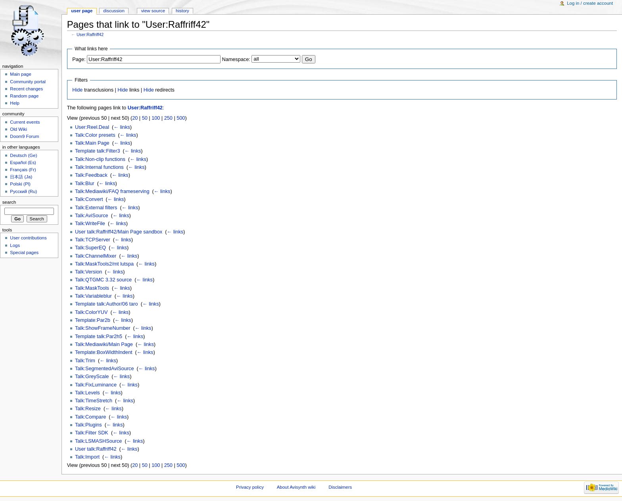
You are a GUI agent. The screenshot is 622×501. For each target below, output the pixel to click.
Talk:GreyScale (92, 376)
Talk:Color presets (95, 135)
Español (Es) (23, 162)
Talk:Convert (89, 199)
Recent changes (26, 88)
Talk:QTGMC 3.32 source (103, 280)
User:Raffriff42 (90, 34)
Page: (78, 59)
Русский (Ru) (23, 191)
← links (121, 127)
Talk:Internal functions (99, 167)
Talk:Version (88, 272)
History (182, 10)
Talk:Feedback (91, 175)
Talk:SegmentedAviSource (104, 368)
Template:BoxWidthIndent (103, 352)
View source (153, 10)
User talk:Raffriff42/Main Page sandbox (118, 232)
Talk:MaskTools (92, 288)
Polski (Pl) (20, 184)
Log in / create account (590, 3)
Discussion (113, 10)
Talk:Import (87, 457)
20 (135, 118)
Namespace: (236, 59)
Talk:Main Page (92, 143)
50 (145, 118)
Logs (15, 245)
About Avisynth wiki (296, 487)
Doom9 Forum (24, 136)
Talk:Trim (85, 360)
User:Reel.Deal (92, 127)
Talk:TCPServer (92, 240)
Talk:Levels (87, 393)
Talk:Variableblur (93, 296)
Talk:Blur (84, 183)
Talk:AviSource (91, 215)
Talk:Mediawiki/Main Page (104, 344)
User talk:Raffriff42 (96, 449)
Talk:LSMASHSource (98, 441)
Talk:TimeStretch (93, 400)
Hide (77, 90)
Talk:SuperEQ (90, 247)
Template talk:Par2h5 (98, 336)
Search (9, 202)
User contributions (28, 237)
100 (156, 118)
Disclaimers (340, 487)
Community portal (28, 81)
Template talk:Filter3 (97, 151)
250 (168, 118)
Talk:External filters (96, 207)
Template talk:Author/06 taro (106, 304)
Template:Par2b (92, 320)
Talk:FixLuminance (96, 385)
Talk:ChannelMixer (95, 256)
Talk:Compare (90, 417)
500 (181, 118)
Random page (24, 96)
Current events (25, 122)
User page (81, 10)
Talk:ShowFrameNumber (103, 328)
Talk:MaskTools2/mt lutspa (104, 264)
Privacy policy (250, 487)
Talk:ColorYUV (91, 312)
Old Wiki (18, 129)
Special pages (24, 252)
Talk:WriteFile (90, 223)
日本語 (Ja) (21, 176)
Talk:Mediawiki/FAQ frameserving (112, 191)
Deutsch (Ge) (23, 155)
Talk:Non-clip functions (100, 159)
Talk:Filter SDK (91, 433)
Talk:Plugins (88, 425)
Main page (20, 74)
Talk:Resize (88, 408)
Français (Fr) (23, 169)
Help (14, 103)
